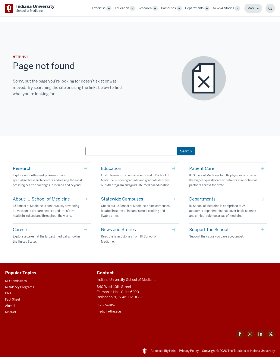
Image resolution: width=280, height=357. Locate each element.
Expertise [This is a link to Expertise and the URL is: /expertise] (99, 8)
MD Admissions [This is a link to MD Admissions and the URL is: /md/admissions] (16, 281)
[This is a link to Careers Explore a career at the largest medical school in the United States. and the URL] (52, 236)
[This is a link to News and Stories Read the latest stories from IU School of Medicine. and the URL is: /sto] (140, 236)
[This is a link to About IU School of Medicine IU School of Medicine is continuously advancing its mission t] (52, 208)
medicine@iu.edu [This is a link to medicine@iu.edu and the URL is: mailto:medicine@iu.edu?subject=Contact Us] (109, 311)
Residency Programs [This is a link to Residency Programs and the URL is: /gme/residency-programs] (19, 287)
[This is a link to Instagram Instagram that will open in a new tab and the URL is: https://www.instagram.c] (250, 337)
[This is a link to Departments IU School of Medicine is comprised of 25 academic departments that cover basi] (228, 208)
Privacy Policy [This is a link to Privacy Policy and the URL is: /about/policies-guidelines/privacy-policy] (189, 351)
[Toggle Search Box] (270, 8)
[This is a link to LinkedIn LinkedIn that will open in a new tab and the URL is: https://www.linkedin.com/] (260, 337)
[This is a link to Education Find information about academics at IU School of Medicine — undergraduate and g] (140, 177)
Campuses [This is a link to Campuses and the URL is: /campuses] (168, 8)
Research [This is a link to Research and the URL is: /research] (145, 8)
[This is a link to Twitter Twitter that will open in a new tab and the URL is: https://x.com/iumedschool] (270, 337)
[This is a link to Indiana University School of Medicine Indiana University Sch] (29, 8)
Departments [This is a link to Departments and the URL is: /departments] (194, 8)
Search (186, 151)
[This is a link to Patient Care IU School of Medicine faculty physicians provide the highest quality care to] (228, 177)
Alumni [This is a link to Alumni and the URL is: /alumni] (10, 306)
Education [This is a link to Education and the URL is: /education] (122, 8)
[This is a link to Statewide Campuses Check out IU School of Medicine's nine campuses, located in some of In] (140, 208)
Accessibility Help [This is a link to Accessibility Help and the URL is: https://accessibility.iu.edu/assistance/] (163, 351)
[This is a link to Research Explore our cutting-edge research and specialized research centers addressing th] (52, 177)
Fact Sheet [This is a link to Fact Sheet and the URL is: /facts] (12, 299)
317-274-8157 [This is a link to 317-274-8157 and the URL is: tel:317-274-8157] (106, 305)
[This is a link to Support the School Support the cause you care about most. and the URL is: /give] (228, 234)
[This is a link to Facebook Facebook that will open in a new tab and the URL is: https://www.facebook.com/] (240, 337)
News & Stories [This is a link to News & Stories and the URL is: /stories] (223, 8)
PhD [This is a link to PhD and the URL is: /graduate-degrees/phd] (8, 293)
